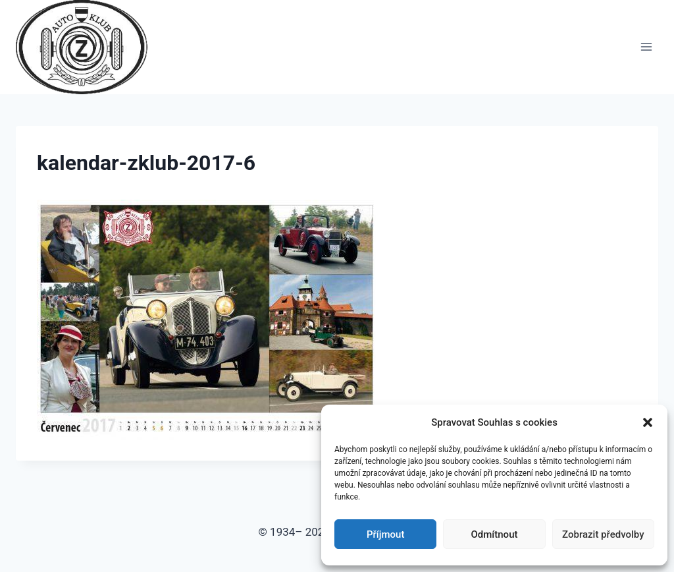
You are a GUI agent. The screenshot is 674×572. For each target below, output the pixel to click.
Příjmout (385, 534)
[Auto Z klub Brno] (87, 47)
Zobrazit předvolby (603, 534)
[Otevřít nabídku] (646, 47)
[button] (647, 422)
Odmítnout (494, 534)
